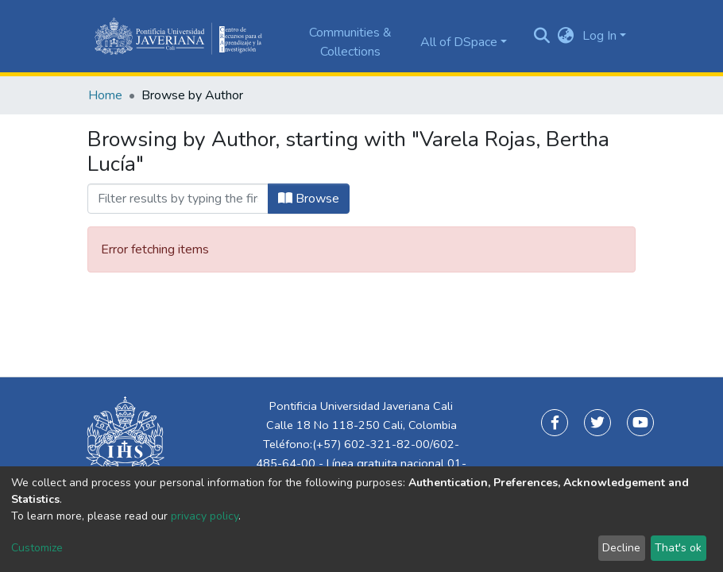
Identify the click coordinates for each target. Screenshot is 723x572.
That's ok (678, 547)
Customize (37, 547)
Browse (308, 198)
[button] (566, 35)
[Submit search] (542, 36)
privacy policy (204, 516)
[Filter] (178, 199)
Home (105, 95)
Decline (621, 547)
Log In (599, 35)
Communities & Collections (350, 42)
